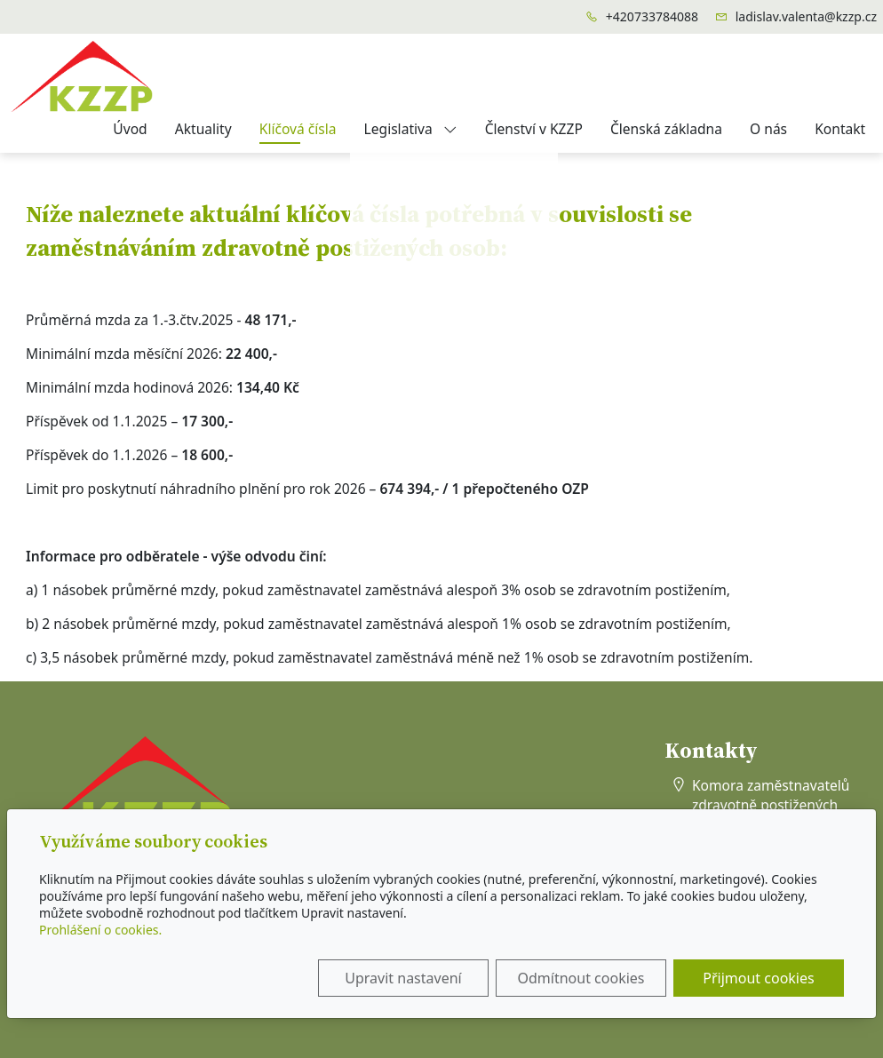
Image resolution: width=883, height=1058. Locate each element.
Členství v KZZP (534, 129)
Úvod (130, 129)
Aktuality (203, 129)
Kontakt (840, 129)
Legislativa (410, 129)
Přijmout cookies (758, 978)
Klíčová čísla (298, 129)
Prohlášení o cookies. (100, 929)
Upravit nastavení (403, 978)
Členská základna (666, 129)
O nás (768, 129)
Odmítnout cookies (581, 978)
